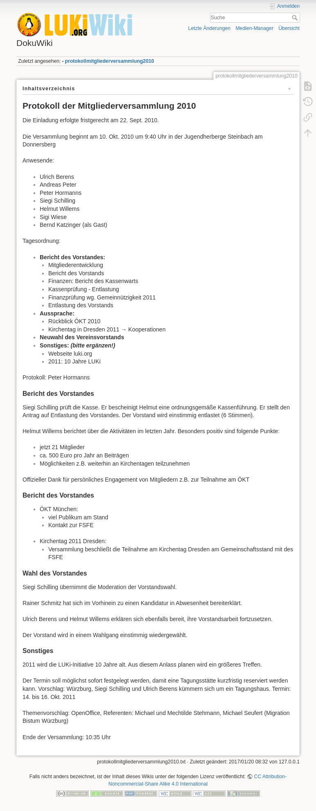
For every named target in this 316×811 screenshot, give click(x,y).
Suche (296, 18)
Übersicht (289, 28)
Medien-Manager (254, 28)
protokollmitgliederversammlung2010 (109, 61)
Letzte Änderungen (209, 28)
